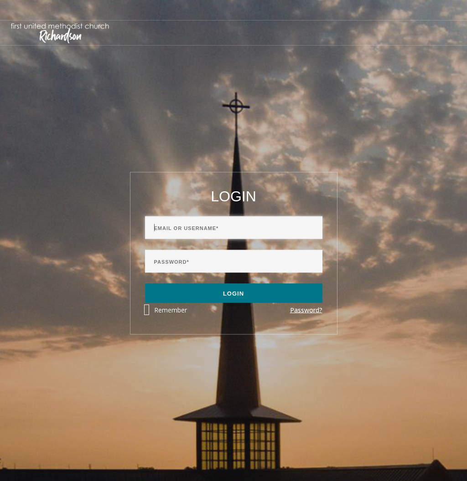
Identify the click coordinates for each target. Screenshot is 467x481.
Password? (306, 310)
